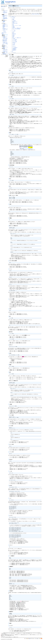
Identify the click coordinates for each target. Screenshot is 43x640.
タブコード (14, 46)
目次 (13, 24)
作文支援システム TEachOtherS (5, 28)
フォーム (13, 29)
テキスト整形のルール (13, 16)
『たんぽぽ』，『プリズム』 (5, 31)
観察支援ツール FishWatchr (5, 25)
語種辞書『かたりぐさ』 (5, 16)
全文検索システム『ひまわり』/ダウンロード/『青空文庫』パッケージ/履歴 (5, 43)
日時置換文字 (14, 48)
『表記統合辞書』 (5, 17)
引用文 (13, 19)
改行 (13, 32)
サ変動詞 (4, 21)
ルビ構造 (13, 38)
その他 (12, 51)
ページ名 (13, 43)
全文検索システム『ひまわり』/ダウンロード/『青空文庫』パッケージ (5, 38)
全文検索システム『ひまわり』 (5, 24)
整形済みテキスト (14, 21)
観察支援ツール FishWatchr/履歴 (5, 53)
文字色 (13, 35)
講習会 (3, 33)
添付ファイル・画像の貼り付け (16, 37)
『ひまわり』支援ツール (5, 30)
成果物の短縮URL (3, 6)
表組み (13, 22)
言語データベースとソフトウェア (5, 41)
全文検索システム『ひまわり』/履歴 (5, 51)
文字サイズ (14, 34)
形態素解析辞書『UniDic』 (5, 15)
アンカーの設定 (14, 39)
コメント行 (14, 52)
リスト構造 (14, 20)
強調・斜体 (14, 33)
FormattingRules (10, 2)
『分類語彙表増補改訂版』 (5, 18)
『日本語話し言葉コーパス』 (5, 11)
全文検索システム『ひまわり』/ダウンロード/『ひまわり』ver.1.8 (5, 50)
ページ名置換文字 (14, 47)
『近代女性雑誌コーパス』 (5, 13)
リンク (13, 45)
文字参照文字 (14, 49)
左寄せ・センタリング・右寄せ (16, 25)
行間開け (13, 27)
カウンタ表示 (14, 40)
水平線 (13, 26)
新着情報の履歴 (5, 40)
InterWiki (13, 44)
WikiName (13, 42)
